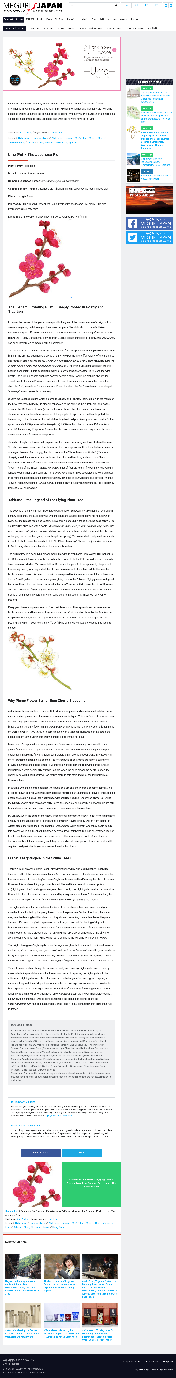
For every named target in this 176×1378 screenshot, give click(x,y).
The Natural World (113, 28)
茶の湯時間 (152, 28)
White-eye (57, 138)
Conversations (34, 28)
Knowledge (48, 28)
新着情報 (30, 19)
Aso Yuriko (25, 132)
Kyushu (134, 19)
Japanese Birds (40, 138)
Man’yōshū (80, 138)
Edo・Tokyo (59, 19)
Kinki (101, 19)
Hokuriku (84, 19)
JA (126, 5)
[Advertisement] (149, 56)
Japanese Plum (16, 142)
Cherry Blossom (45, 142)
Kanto (49, 19)
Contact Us (152, 1360)
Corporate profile (133, 1360)
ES (156, 5)
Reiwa (59, 142)
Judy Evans (56, 132)
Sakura (30, 142)
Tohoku (40, 19)
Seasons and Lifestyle (134, 28)
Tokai (94, 19)
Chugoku (124, 19)
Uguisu (68, 138)
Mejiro (92, 138)
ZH (136, 5)
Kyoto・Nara (112, 19)
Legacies (71, 28)
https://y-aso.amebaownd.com (58, 1116)
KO (146, 5)
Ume (100, 138)
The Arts (82, 28)
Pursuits (60, 28)
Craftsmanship (95, 28)
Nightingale (24, 138)
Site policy (168, 1360)
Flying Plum (71, 142)
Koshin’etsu (72, 19)
